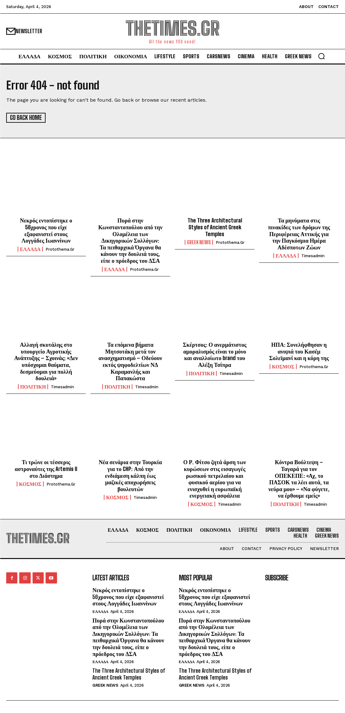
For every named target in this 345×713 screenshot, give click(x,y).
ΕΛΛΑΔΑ (30, 248)
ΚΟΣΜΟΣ (283, 366)
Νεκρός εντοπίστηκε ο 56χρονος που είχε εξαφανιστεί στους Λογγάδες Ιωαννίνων (46, 230)
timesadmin (313, 255)
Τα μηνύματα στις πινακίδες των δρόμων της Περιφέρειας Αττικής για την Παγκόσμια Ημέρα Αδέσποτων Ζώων (299, 233)
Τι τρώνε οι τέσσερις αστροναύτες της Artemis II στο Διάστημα (46, 468)
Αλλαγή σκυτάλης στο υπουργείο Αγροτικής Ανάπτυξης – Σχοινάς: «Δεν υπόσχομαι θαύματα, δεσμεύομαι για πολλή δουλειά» (46, 361)
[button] (321, 56)
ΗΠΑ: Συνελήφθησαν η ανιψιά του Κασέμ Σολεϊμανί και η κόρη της (299, 351)
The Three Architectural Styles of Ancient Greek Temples (215, 227)
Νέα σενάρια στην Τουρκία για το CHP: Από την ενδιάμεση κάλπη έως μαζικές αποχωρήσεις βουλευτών (130, 475)
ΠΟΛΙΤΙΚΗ (33, 386)
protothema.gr (60, 248)
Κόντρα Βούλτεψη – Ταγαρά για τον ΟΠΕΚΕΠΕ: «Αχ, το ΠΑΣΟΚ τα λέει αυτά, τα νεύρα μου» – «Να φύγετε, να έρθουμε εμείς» (299, 478)
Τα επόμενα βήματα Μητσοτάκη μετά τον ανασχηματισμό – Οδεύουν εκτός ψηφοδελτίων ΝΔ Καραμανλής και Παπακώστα (130, 361)
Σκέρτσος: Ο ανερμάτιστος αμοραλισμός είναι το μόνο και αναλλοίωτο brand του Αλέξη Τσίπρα (214, 354)
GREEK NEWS (199, 242)
